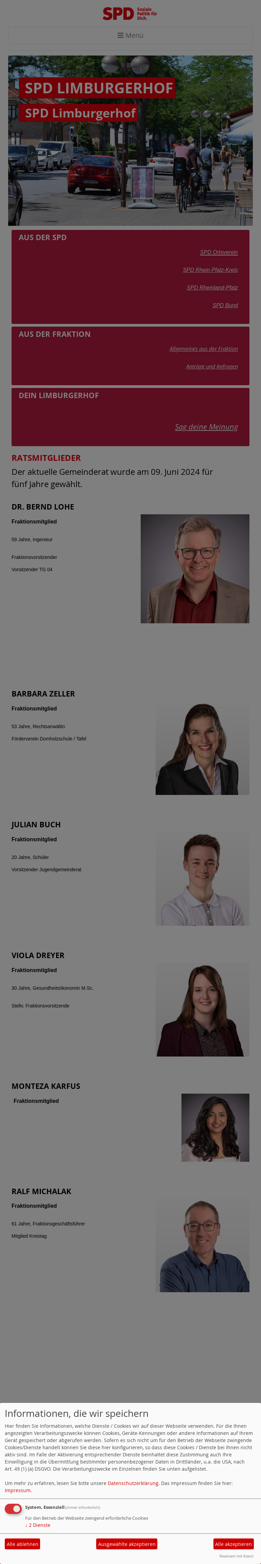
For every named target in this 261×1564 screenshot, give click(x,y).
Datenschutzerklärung (133, 1483)
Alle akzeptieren (233, 1544)
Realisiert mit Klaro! (237, 1556)
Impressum (18, 1490)
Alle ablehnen (22, 1544)
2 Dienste (37, 1525)
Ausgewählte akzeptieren (127, 1544)
